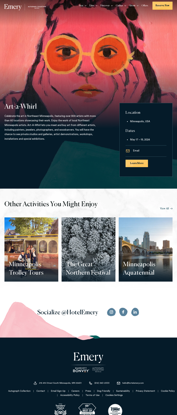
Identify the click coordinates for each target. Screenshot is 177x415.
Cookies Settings (114, 395)
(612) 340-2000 (99, 383)
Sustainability (123, 391)
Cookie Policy (168, 391)
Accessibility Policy (70, 395)
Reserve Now (162, 5)
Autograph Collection (19, 391)
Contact (40, 391)
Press (88, 391)
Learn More (136, 163)
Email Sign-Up (58, 391)
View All (166, 209)
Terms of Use (93, 395)
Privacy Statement (145, 391)
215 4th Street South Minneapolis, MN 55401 (57, 383)
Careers (75, 391)
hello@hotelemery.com (130, 383)
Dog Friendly (103, 391)
